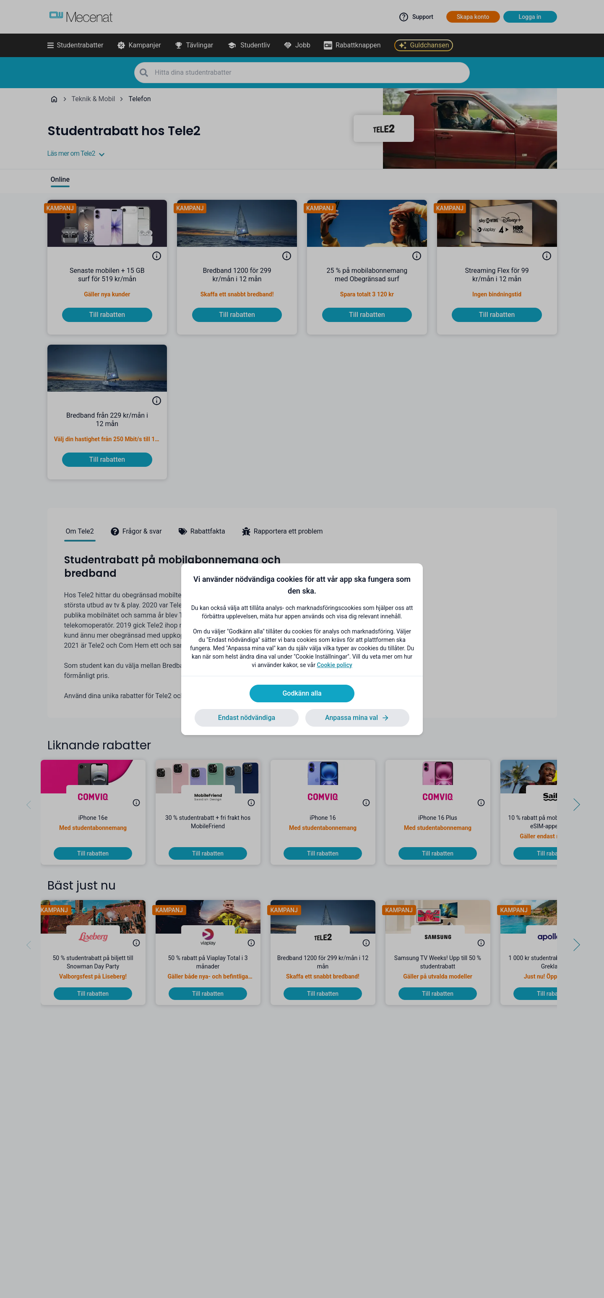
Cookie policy (334, 665)
